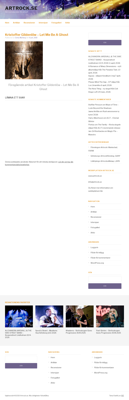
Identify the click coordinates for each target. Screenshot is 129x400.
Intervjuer (43, 23)
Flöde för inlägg (97, 252)
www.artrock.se (95, 176)
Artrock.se (21, 8)
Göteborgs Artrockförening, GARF (105, 156)
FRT (122, 396)
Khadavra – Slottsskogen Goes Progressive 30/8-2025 (79, 331)
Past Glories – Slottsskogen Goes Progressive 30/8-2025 (108, 331)
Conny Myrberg (20, 38)
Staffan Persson (95, 105)
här (101, 191)
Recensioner (29, 23)
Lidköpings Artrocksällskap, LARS (105, 161)
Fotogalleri (56, 23)
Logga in (94, 247)
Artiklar (16, 23)
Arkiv (67, 23)
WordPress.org (97, 263)
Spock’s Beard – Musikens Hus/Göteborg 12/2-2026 (46, 331)
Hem (7, 23)
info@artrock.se (95, 182)
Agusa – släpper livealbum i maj (101, 76)
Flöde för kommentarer (100, 258)
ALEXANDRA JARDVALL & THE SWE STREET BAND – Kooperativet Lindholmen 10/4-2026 (104, 59)
